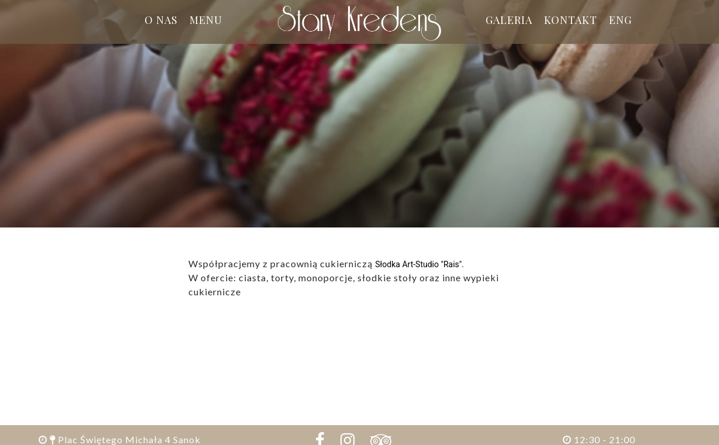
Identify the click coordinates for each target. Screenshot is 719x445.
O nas (161, 20)
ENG (620, 20)
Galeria (509, 20)
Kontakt (570, 20)
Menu (206, 20)
